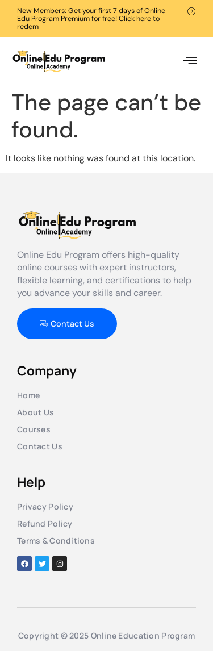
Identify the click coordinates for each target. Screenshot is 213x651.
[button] (190, 61)
